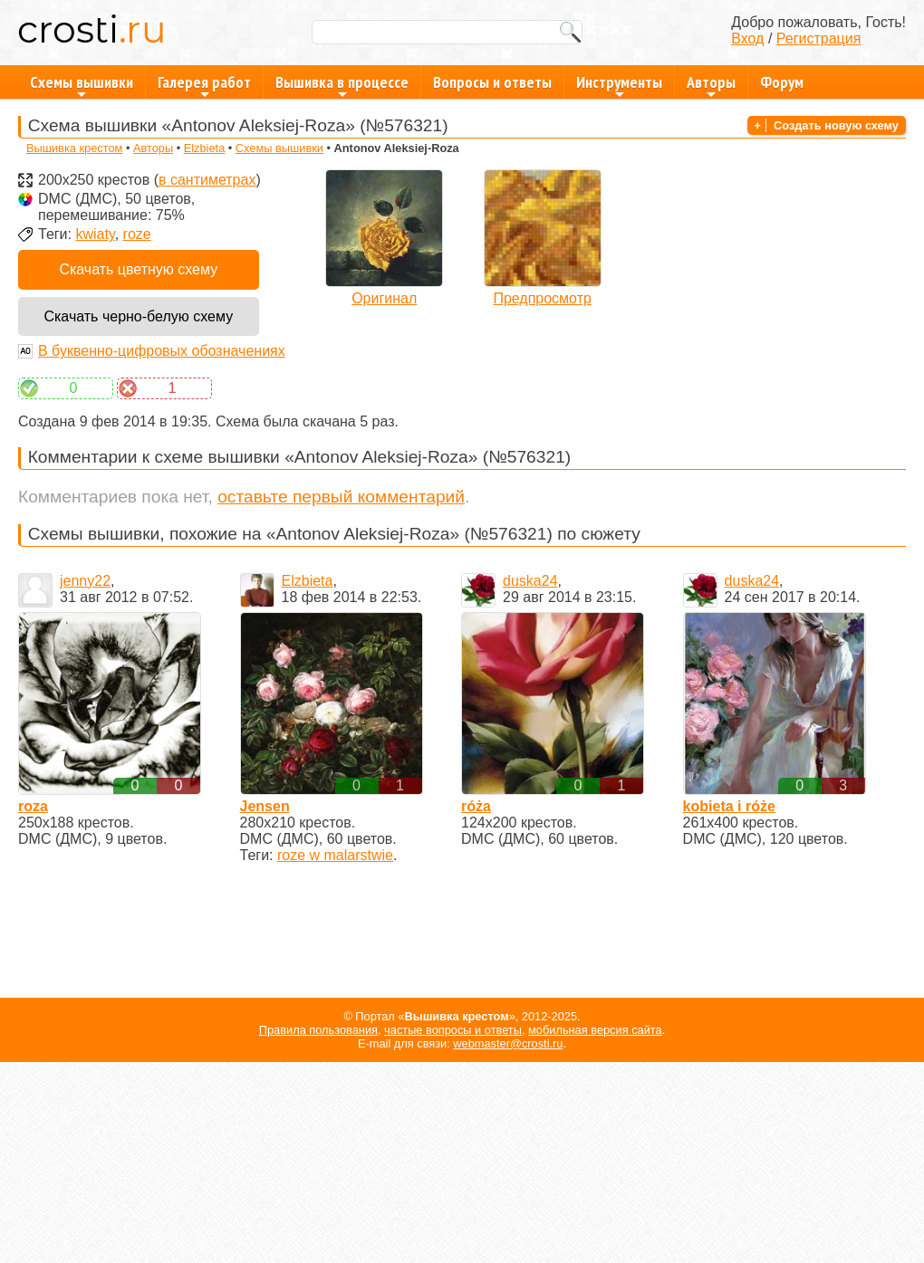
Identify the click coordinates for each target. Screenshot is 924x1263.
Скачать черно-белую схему (138, 316)
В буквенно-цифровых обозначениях (161, 351)
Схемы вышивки (81, 85)
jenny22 (85, 580)
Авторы (711, 85)
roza (33, 806)
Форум (782, 82)
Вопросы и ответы (492, 82)
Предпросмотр (542, 298)
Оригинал (384, 298)
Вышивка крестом (74, 148)
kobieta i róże (729, 806)
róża (476, 806)
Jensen (265, 806)
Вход (747, 38)
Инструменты (619, 85)
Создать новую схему (836, 125)
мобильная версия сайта (595, 1030)
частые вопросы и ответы (453, 1030)
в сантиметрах (207, 179)
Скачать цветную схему (138, 269)
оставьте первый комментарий (341, 496)
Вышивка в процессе (342, 85)
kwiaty (94, 234)
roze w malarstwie (335, 855)
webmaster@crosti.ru (508, 1043)
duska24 (530, 580)
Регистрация (818, 38)
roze (137, 234)
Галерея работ (204, 85)
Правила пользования (318, 1030)
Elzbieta (205, 148)
